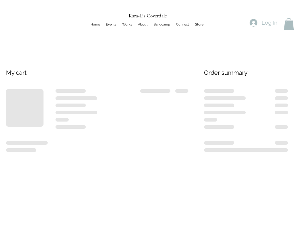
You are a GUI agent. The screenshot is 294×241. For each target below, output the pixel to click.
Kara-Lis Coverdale (148, 16)
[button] (289, 24)
